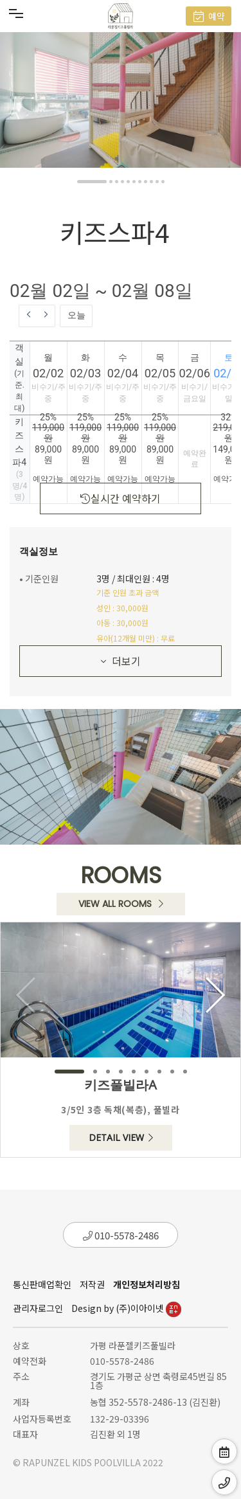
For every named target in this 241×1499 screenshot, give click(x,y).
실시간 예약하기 (120, 498)
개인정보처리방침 (146, 1284)
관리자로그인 (38, 1308)
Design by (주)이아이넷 (126, 1308)
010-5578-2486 (121, 1235)
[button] (92, 181)
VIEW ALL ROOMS (120, 903)
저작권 (92, 1284)
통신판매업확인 (42, 1284)
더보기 (121, 661)
